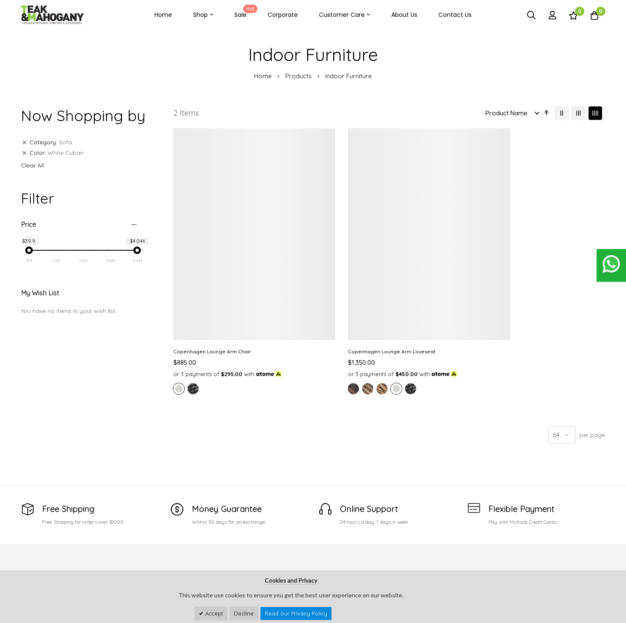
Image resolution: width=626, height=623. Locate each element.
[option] (178, 318)
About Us (404, 15)
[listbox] (222, 320)
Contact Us (455, 15)
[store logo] (52, 14)
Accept (213, 613)
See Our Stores (43, 556)
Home (163, 15)
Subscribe (592, 559)
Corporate (283, 15)
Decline (244, 613)
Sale (244, 12)
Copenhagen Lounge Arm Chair (212, 273)
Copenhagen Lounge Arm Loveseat (328, 273)
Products (299, 76)
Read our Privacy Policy (296, 613)
